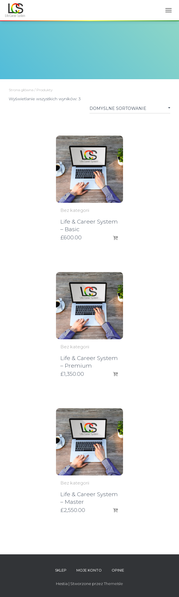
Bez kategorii (74, 210)
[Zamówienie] (130, 109)
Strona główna (21, 90)
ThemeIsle (113, 583)
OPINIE (118, 570)
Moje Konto (89, 570)
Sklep (60, 570)
